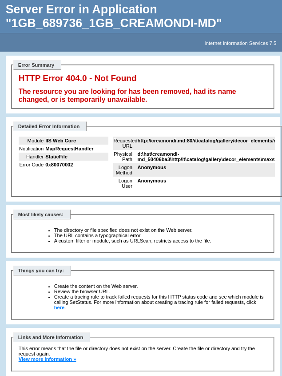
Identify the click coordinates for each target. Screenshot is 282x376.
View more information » (47, 359)
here (59, 307)
